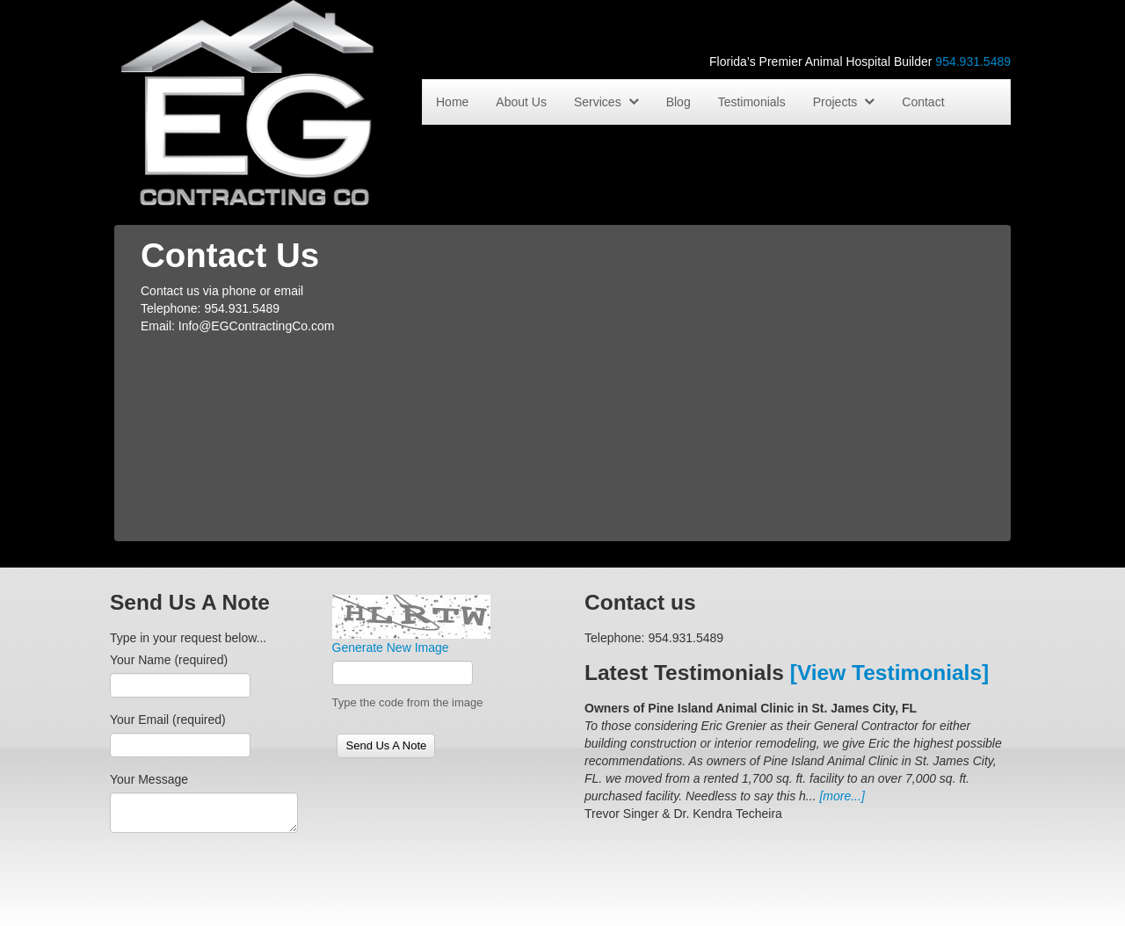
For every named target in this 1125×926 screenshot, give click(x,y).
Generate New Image (390, 647)
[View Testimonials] (889, 672)
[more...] (841, 796)
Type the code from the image (407, 702)
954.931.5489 (973, 61)
